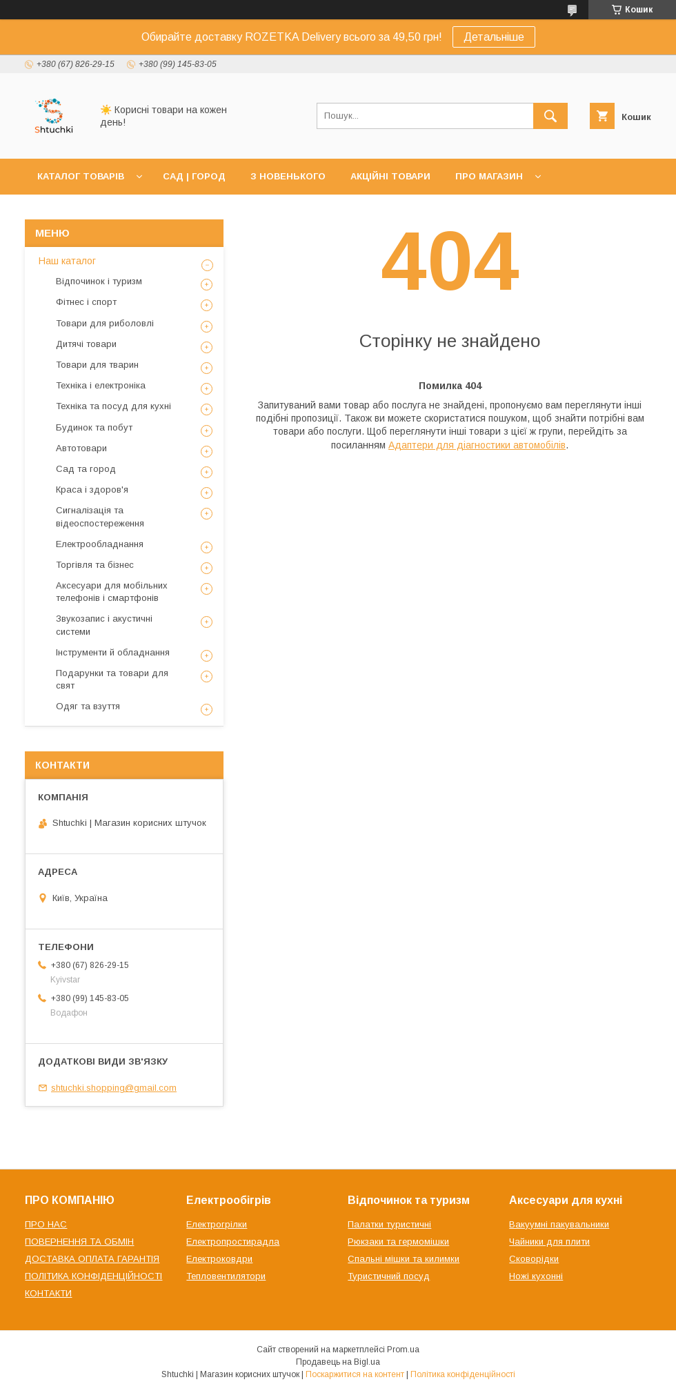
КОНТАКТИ (48, 1293)
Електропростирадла (232, 1241)
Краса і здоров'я (92, 489)
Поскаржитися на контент (355, 1374)
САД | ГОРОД (194, 176)
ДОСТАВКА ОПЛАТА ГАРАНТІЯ (92, 1259)
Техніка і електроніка (101, 385)
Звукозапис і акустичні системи (104, 624)
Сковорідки (534, 1259)
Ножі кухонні (536, 1276)
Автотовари (81, 448)
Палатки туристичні (389, 1224)
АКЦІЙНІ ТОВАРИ (390, 176)
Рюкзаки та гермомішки (398, 1241)
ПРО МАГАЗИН (489, 176)
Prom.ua (403, 1349)
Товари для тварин (97, 364)
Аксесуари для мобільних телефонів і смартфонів (112, 591)
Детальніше (494, 37)
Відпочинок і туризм (99, 281)
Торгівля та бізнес (95, 565)
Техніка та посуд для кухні (113, 406)
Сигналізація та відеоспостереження (100, 516)
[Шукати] (550, 116)
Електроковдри (219, 1259)
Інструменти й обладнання (113, 652)
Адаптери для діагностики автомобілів (477, 445)
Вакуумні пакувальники (559, 1224)
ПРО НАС (46, 1224)
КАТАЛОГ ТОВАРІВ (80, 176)
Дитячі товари (86, 344)
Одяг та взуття (88, 706)
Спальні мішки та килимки (403, 1259)
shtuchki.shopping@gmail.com (114, 1088)
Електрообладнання (99, 544)
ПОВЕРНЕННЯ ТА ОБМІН (79, 1241)
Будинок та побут (94, 427)
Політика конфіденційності (462, 1374)
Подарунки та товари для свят (112, 679)
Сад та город (86, 469)
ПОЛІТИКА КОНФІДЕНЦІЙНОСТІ (93, 1276)
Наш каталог (67, 260)
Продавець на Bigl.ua (338, 1362)
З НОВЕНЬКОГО (288, 176)
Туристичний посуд (389, 1276)
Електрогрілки (216, 1224)
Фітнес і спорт (86, 302)
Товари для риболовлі (105, 323)
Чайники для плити (549, 1241)
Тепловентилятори (226, 1276)
